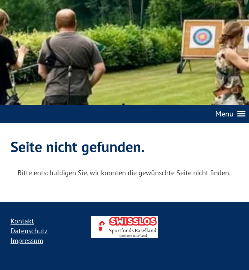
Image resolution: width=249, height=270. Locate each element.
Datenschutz (29, 230)
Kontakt (22, 221)
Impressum (27, 240)
